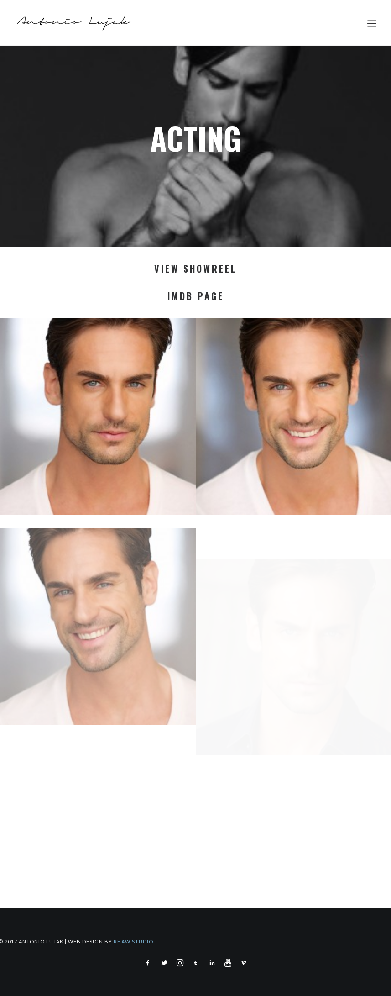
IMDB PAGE (195, 296)
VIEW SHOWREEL (195, 268)
